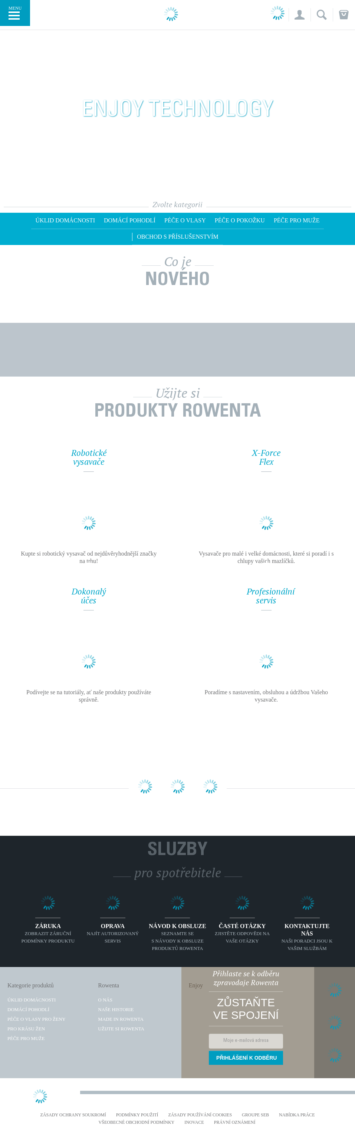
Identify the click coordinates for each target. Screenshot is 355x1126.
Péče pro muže (297, 220)
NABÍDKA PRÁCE (297, 1115)
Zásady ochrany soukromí (73, 1115)
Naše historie (116, 1009)
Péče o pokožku (240, 220)
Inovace (194, 1122)
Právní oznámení (235, 1122)
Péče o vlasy (185, 220)
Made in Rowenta (120, 1019)
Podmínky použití (137, 1115)
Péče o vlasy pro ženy (36, 1019)
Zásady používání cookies (200, 1115)
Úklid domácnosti (65, 220)
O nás (105, 1000)
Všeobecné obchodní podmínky (137, 1122)
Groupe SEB (255, 1115)
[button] (299, 15)
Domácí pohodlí (129, 220)
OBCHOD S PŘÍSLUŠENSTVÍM (177, 237)
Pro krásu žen (26, 1028)
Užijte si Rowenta (121, 1028)
